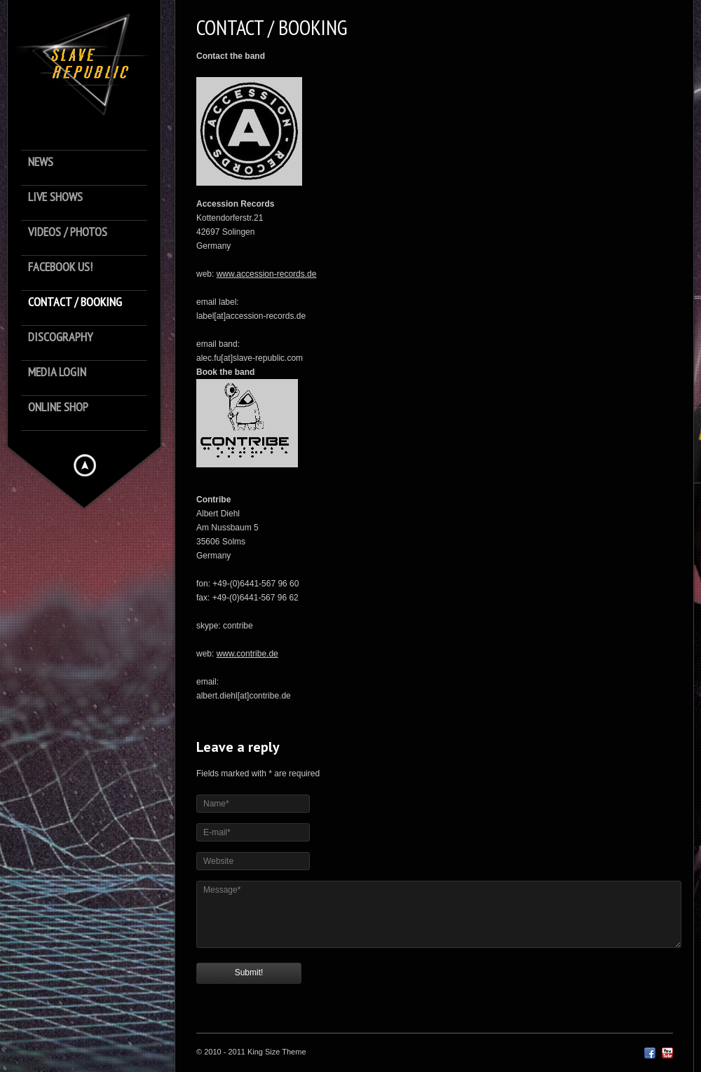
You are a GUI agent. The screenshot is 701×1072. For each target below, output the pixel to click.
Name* (216, 804)
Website (218, 861)
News (40, 162)
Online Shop (58, 407)
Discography (60, 337)
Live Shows (55, 197)
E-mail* (217, 832)
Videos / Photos (67, 232)
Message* (221, 890)
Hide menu (85, 465)
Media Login (57, 372)
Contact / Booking (75, 302)
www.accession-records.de (267, 274)
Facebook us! (60, 267)
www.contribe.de (247, 654)
